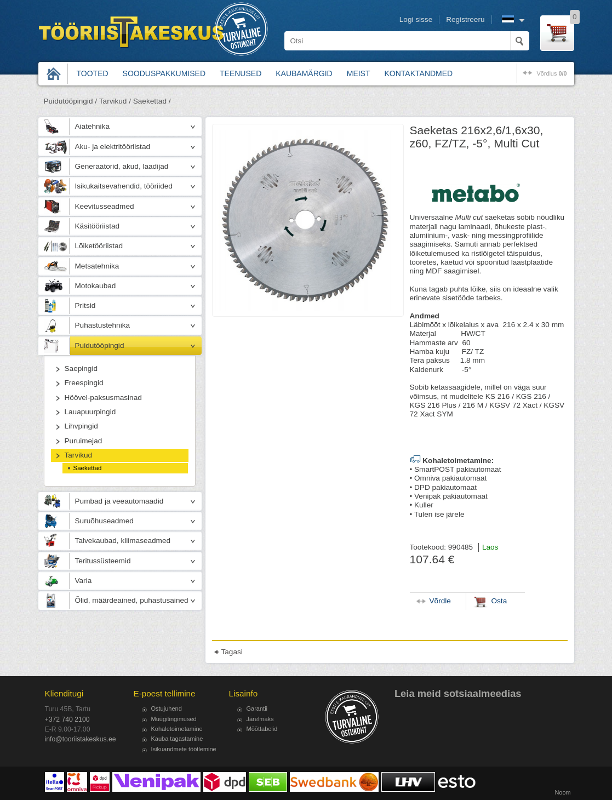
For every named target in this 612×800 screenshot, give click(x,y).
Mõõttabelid (262, 728)
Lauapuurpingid (90, 412)
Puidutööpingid (99, 345)
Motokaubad (95, 286)
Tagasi (232, 652)
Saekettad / (152, 101)
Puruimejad (83, 441)
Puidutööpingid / (71, 101)
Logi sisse (415, 19)
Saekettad (87, 468)
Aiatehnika (92, 126)
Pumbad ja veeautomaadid (119, 501)
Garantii (257, 708)
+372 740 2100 (67, 719)
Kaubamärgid (304, 73)
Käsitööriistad (97, 226)
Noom (562, 792)
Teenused (240, 73)
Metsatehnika (97, 266)
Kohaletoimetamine (177, 728)
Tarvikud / (115, 101)
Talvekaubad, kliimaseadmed (123, 540)
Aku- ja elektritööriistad (113, 146)
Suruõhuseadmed (104, 521)
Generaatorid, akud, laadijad (122, 166)
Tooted (92, 73)
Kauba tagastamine (177, 738)
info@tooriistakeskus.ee (80, 739)
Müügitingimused (174, 719)
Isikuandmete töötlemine (183, 749)
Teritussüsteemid (103, 561)
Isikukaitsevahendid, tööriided (124, 186)
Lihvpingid (81, 426)
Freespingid (84, 383)
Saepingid (81, 368)
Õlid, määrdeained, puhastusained (131, 600)
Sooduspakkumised (164, 73)
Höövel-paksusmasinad (103, 397)
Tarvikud (79, 455)
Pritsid (85, 305)
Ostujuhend (166, 708)
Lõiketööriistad (99, 246)
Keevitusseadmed (104, 206)
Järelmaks (260, 719)
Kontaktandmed (419, 73)
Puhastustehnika (102, 325)
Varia (83, 580)
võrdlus (551, 73)
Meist (358, 73)
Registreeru (465, 19)
